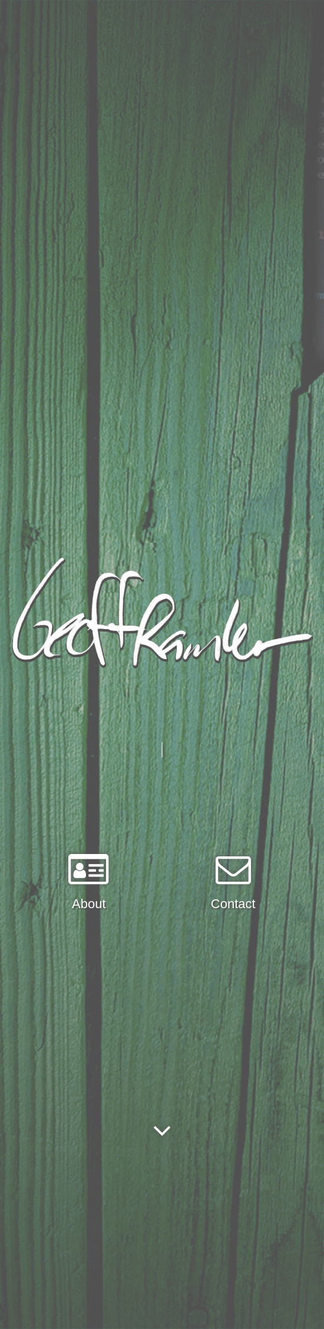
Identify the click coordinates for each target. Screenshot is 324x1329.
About (89, 903)
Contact (233, 903)
